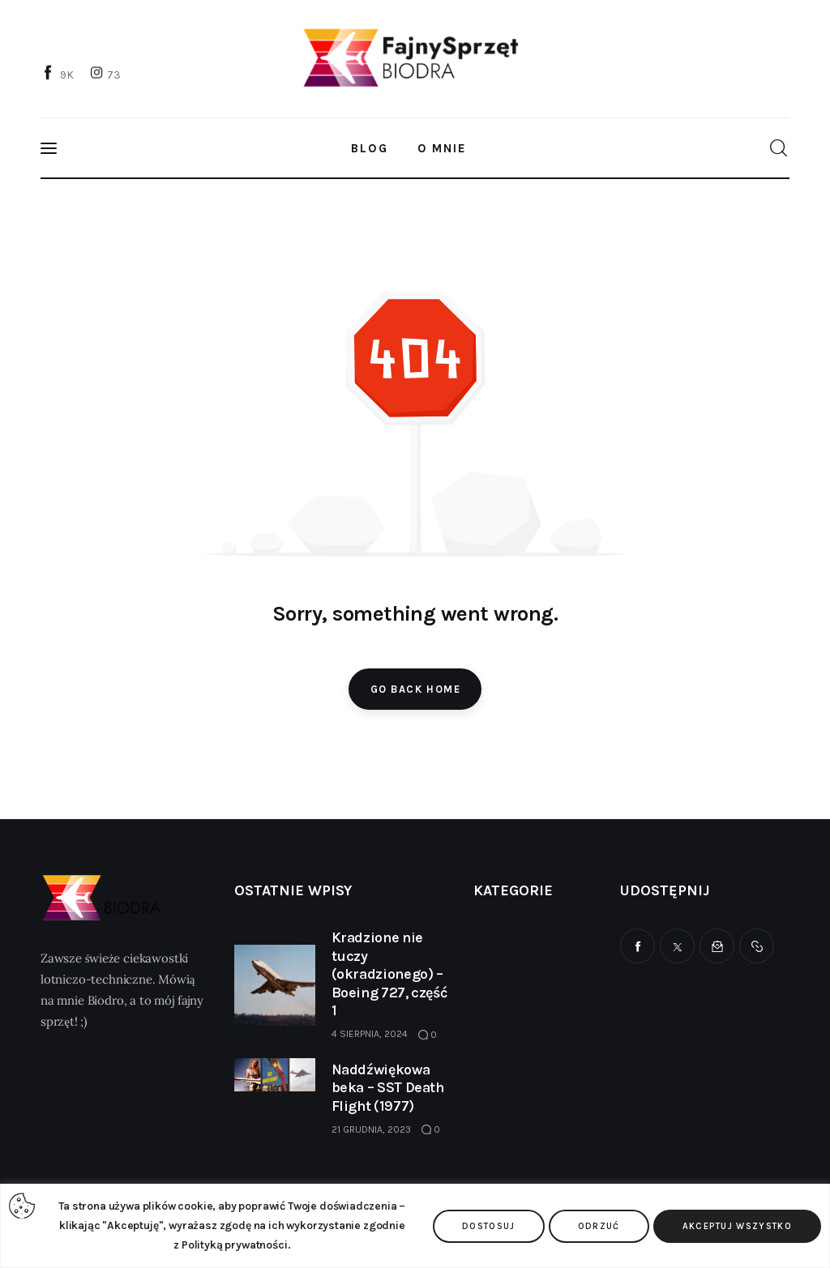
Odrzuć (599, 1226)
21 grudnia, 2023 (371, 1129)
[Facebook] (59, 73)
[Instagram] (107, 73)
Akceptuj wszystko (737, 1226)
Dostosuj (489, 1226)
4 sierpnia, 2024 (370, 1034)
